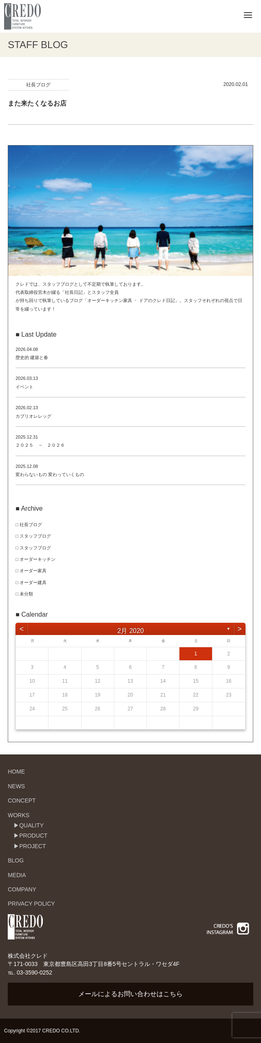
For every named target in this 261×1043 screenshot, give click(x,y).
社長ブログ (38, 85)
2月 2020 (130, 630)
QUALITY (31, 825)
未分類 (26, 593)
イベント (24, 386)
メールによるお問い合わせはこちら (130, 993)
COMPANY (22, 889)
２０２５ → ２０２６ (40, 445)
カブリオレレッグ (33, 416)
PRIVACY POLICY (31, 903)
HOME (16, 771)
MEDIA (17, 875)
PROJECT (32, 846)
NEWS (16, 786)
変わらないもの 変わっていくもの (49, 474)
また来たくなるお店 (37, 103)
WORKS (18, 815)
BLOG (16, 860)
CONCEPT (21, 800)
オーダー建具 (33, 582)
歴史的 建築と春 (31, 357)
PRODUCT (33, 835)
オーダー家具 (33, 570)
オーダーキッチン (37, 559)
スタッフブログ (35, 536)
